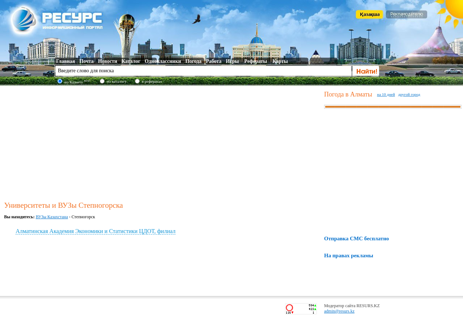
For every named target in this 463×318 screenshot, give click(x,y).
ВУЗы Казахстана (52, 216)
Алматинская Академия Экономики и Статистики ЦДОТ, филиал (95, 231)
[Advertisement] (163, 142)
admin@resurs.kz (339, 311)
